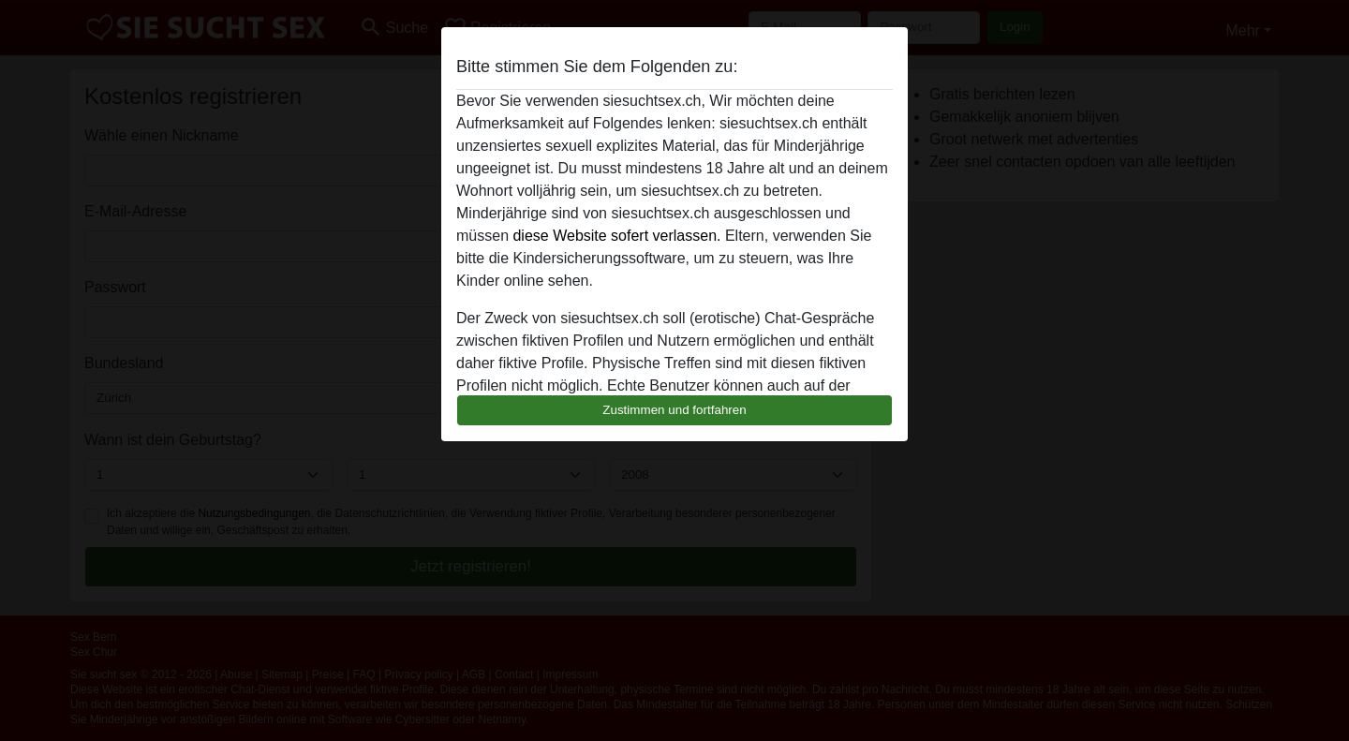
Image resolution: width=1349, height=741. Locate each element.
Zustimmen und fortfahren (674, 410)
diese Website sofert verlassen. (616, 236)
